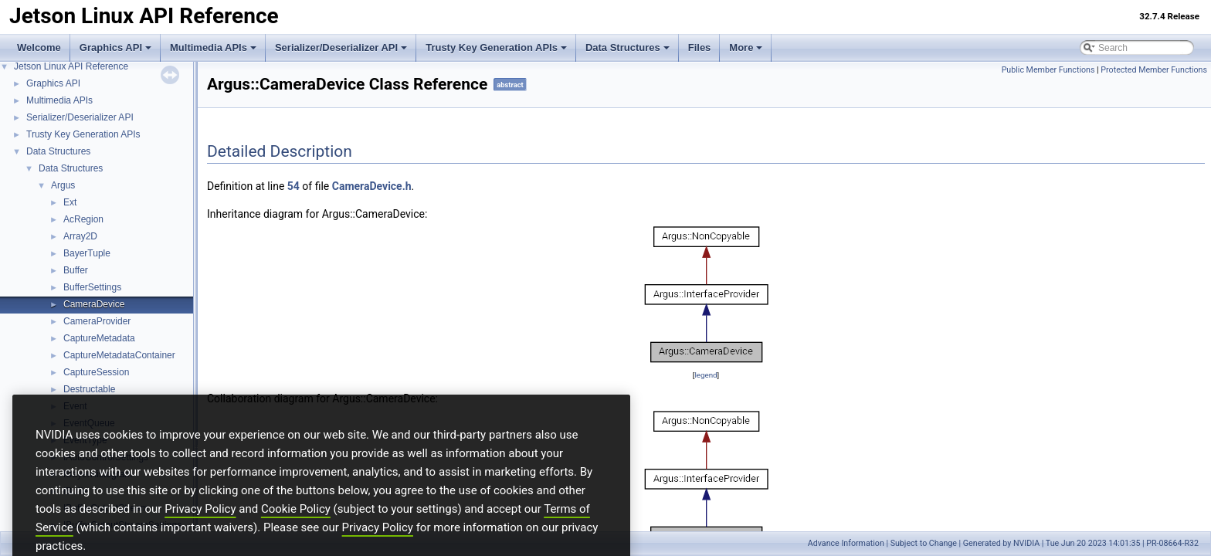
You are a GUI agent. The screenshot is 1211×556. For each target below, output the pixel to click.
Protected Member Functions (1154, 70)
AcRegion (83, 219)
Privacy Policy (200, 531)
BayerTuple (86, 253)
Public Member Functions (1048, 70)
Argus (63, 185)
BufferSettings (92, 287)
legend (705, 375)
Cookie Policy (296, 531)
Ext (69, 202)
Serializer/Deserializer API (341, 47)
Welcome (39, 47)
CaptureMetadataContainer (119, 355)
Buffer (75, 270)
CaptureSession (96, 372)
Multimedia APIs (213, 47)
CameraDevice (93, 304)
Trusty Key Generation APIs (496, 47)
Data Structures (627, 47)
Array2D (80, 236)
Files (699, 47)
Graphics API (115, 47)
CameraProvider (97, 321)
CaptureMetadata (99, 338)
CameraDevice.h (372, 186)
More (745, 47)
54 (293, 186)
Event (75, 406)
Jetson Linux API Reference (71, 66)
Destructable (89, 389)
